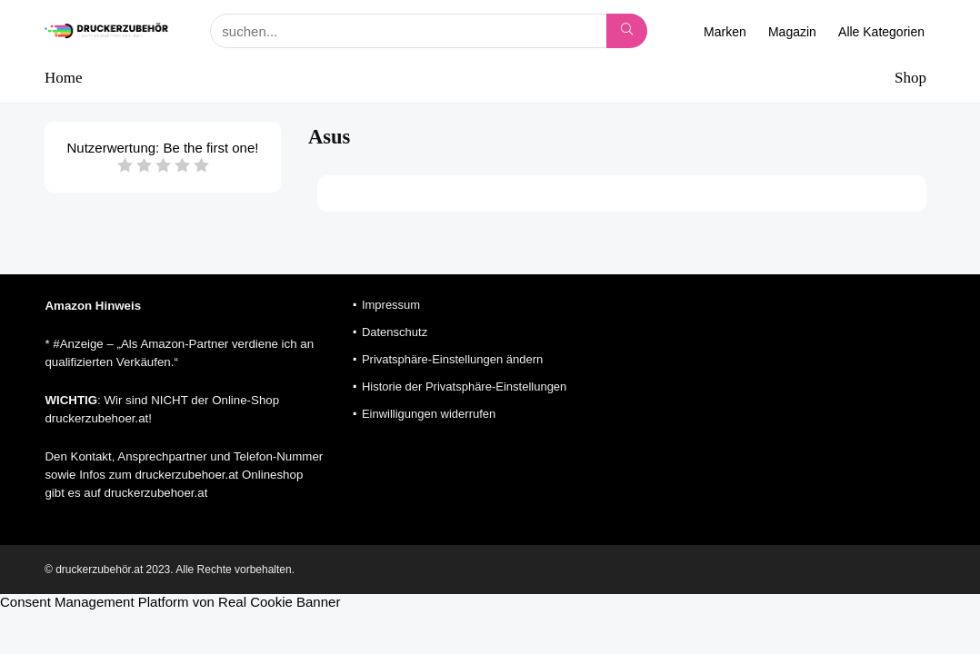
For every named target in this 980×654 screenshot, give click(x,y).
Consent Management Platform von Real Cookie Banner (170, 601)
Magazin (792, 32)
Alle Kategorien (881, 32)
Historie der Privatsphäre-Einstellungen (464, 386)
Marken (725, 32)
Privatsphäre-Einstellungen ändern (452, 359)
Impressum (391, 305)
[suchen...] (626, 31)
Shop (910, 77)
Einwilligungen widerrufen (428, 414)
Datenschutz (394, 332)
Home (64, 77)
